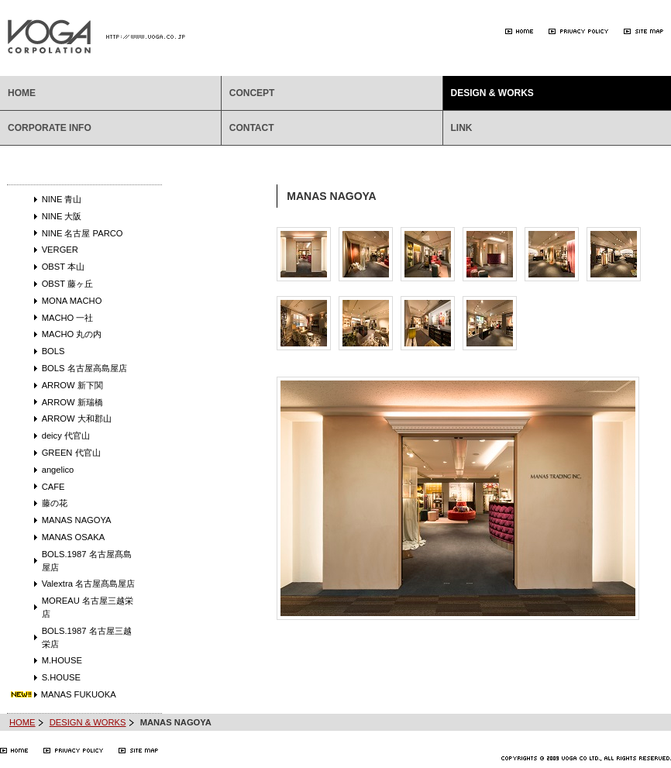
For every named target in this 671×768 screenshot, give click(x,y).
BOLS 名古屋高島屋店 (84, 368)
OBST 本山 (63, 266)
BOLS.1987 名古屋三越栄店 (87, 637)
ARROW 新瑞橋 (72, 402)
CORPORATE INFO (49, 127)
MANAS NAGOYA (77, 520)
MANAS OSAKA (73, 537)
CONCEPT (252, 93)
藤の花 (54, 503)
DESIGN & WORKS (492, 93)
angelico (58, 469)
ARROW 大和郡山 (77, 418)
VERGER (60, 249)
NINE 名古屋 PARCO (82, 233)
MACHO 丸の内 (72, 334)
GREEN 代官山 (71, 452)
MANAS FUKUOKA (78, 694)
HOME (22, 93)
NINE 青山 (62, 199)
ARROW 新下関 (72, 385)
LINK (462, 127)
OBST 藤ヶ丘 (67, 283)
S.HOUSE (61, 677)
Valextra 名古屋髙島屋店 (88, 583)
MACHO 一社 (68, 317)
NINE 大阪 (62, 216)
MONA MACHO (72, 300)
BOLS (53, 351)
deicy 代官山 (66, 435)
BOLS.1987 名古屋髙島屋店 (87, 560)
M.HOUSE (62, 660)
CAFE (53, 486)
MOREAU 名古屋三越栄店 (87, 607)
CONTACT (251, 127)
